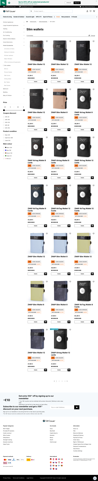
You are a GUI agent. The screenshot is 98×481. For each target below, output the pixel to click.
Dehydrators (6, 437)
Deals (58, 17)
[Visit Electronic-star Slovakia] (53, 462)
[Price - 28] (7, 107)
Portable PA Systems (8, 431)
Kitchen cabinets (8, 55)
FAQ (74, 431)
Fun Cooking (6, 35)
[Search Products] (51, 11)
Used (7, 140)
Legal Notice (30, 478)
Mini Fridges (6, 428)
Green (8, 155)
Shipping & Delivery (78, 435)
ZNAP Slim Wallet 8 (59, 112)
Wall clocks (7, 75)
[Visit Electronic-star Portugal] (53, 469)
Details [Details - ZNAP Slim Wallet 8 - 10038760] (59, 129)
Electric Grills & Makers (9, 38)
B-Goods (74, 17)
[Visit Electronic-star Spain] (51, 462)
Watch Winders (8, 58)
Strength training (7, 439)
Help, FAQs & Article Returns (88, 6)
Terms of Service (84, 460)
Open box (9, 137)
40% (7, 125)
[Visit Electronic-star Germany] (51, 459)
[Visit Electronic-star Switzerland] (56, 459)
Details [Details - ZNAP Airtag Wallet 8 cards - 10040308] (82, 129)
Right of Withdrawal (78, 442)
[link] (37, 51)
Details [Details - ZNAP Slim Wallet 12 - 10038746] (59, 81)
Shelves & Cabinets (9, 52)
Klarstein (52, 435)
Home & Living (33, 21)
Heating (5, 28)
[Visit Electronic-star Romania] (53, 465)
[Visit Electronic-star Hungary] (59, 462)
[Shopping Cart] (94, 11)
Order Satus (76, 439)
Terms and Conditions (18, 478)
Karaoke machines (8, 442)
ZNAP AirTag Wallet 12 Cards (60, 209)
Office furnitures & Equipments (12, 62)
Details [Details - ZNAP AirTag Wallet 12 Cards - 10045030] (82, 225)
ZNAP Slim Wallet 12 (36, 64)
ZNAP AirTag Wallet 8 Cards (37, 209)
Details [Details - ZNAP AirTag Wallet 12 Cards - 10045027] (59, 225)
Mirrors (6, 68)
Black (8, 147)
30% (7, 122)
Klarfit (51, 439)
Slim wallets (7, 65)
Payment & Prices (77, 437)
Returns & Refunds (78, 433)
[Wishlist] (90, 11)
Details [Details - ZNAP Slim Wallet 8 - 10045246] (59, 273)
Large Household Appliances (10, 25)
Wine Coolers (6, 435)
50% (7, 128)
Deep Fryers (6, 444)
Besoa (51, 437)
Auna (51, 428)
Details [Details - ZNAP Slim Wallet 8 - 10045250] (59, 321)
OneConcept (53, 442)
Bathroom (5, 88)
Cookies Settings (77, 451)
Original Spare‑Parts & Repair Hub (82, 444)
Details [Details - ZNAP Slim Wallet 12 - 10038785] (82, 81)
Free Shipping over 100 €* (27, 6)
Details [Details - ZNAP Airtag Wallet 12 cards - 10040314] (82, 177)
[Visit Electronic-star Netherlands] (51, 469)
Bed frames (7, 85)
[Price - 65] (20, 107)
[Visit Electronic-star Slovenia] (56, 469)
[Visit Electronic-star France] (59, 459)
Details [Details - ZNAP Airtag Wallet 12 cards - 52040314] (59, 370)
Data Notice (76, 448)
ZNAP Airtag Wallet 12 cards (83, 161)
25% (7, 116)
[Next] (97, 17)
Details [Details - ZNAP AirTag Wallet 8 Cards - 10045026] (35, 225)
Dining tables (7, 78)
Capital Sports (54, 433)
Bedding (5, 92)
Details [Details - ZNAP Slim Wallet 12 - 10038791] (35, 129)
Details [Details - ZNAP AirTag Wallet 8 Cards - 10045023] (82, 321)
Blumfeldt (52, 431)
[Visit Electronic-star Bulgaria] (56, 465)
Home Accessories (8, 45)
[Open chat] (95, 478)
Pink (8, 158)
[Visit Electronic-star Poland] (62, 462)
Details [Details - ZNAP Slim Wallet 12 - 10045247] (82, 273)
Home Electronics (7, 42)
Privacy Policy (76, 460)
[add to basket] (45, 81)
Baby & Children (7, 95)
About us (75, 428)
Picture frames (8, 72)
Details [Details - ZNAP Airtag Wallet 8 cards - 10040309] (35, 177)
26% (7, 119)
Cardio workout (7, 433)
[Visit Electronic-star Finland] (59, 465)
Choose (91, 36)
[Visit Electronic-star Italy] (62, 459)
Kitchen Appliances (8, 22)
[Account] (87, 11)
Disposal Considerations (79, 446)
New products (65, 17)
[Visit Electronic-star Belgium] (62, 465)
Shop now (77, 2)
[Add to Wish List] (47, 41)
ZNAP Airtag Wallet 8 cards (83, 113)
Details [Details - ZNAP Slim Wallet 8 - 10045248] (35, 321)
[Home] (28, 21)
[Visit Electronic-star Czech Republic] (56, 462)
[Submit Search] (31, 11)
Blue (8, 150)
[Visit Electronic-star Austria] (53, 459)
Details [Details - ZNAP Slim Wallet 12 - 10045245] (35, 273)
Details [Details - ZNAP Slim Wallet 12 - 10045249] (35, 370)
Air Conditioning (7, 32)
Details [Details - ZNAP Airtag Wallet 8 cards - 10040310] (59, 177)
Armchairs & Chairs (9, 48)
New (7, 135)
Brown (8, 153)
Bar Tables (7, 82)
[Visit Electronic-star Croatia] (51, 465)
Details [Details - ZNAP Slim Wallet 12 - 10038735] (35, 81)
